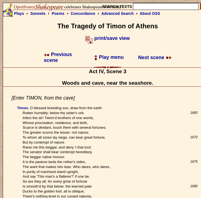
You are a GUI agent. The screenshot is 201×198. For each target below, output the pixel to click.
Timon (22, 108)
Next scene (155, 57)
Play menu (109, 57)
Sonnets (37, 13)
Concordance (82, 13)
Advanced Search (117, 13)
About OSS (150, 13)
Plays (19, 13)
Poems (58, 13)
